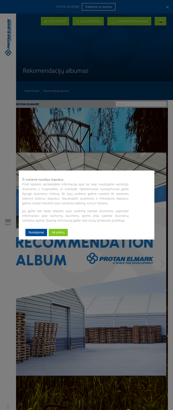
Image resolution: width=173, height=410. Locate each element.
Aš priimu (58, 232)
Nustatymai (36, 232)
